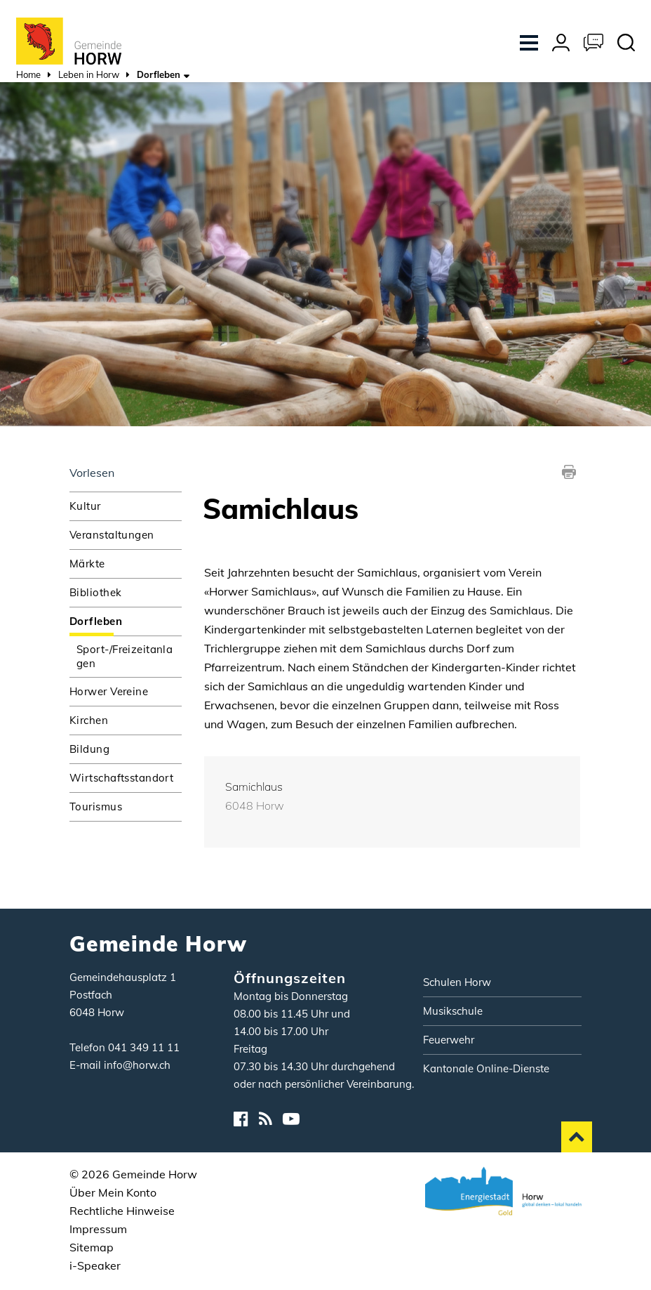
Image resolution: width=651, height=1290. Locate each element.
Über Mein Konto (112, 1192)
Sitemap (91, 1247)
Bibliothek (95, 592)
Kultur (85, 506)
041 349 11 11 (144, 1047)
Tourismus (95, 806)
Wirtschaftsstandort (121, 777)
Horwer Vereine (108, 691)
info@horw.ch (137, 1065)
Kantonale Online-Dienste (486, 1068)
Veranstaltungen (111, 534)
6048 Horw (254, 805)
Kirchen (88, 720)
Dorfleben (125, 620)
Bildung (89, 749)
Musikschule (453, 1011)
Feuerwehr (448, 1039)
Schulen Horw (457, 982)
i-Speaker (95, 1265)
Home (28, 74)
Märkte (87, 563)
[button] (88, 76)
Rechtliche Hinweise (122, 1211)
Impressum (98, 1229)
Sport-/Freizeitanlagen (124, 656)
